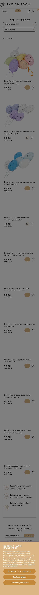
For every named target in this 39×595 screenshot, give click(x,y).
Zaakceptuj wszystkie (19, 583)
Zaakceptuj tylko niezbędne (19, 571)
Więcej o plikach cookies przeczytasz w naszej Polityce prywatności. (19, 565)
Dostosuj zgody (19, 577)
